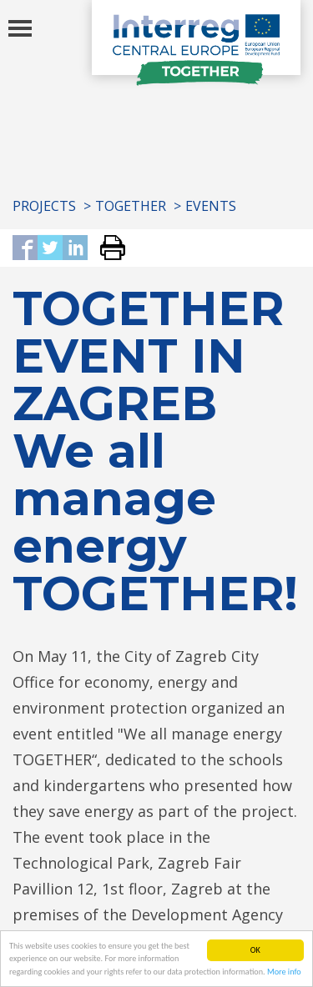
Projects (44, 206)
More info (284, 972)
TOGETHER (130, 206)
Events (210, 206)
